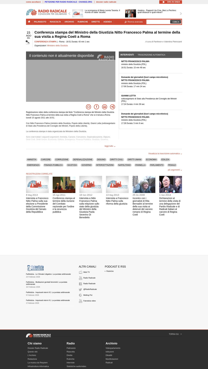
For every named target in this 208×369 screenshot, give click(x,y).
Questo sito (33, 352)
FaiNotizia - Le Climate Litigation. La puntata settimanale (48, 274)
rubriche (83, 22)
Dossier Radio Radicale (38, 348)
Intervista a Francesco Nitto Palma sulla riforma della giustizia (117, 201)
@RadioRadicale (90, 289)
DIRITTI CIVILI (116, 159)
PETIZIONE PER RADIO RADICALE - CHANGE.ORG (68, 2)
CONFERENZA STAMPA (45, 42)
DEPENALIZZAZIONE (82, 159)
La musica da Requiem (38, 363)
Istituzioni (110, 352)
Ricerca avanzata (135, 22)
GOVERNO (86, 165)
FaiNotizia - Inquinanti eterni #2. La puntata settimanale (48, 292)
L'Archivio (32, 355)
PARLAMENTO (156, 165)
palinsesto (40, 22)
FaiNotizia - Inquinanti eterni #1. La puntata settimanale (48, 300)
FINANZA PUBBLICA (53, 165)
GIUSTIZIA (72, 165)
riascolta (55, 22)
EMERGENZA (33, 165)
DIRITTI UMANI (134, 159)
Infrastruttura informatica (38, 366)
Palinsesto (71, 348)
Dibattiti (109, 355)
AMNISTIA (31, 159)
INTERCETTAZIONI (104, 165)
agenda (107, 22)
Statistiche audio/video (76, 366)
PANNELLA (140, 165)
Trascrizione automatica (151, 55)
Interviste (71, 363)
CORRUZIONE (61, 159)
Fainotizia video (89, 301)
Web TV (86, 272)
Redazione (32, 359)
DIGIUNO (101, 159)
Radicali (109, 363)
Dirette (69, 355)
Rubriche (110, 271)
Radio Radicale (89, 278)
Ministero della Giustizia (57, 45)
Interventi (127, 54)
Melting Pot (87, 295)
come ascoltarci (33, 2)
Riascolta (71, 352)
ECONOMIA (151, 159)
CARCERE (46, 159)
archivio (69, 22)
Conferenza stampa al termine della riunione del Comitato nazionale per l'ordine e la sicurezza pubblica (64, 205)
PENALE (172, 165)
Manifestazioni (112, 359)
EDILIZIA (165, 159)
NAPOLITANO (124, 165)
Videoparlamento (113, 348)
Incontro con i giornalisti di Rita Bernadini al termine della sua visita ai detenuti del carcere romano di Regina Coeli (143, 206)
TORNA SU (174, 334)
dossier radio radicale (106, 2)
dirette (95, 22)
